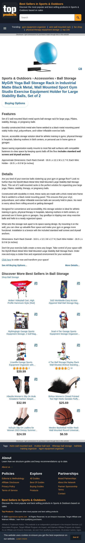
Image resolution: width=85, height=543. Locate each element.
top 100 (66, 29)
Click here (6, 260)
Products (34, 490)
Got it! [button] (76, 537)
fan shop (78, 27)
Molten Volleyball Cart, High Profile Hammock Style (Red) (21, 301)
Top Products (8, 512)
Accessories (44, 78)
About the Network (66, 482)
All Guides (35, 478)
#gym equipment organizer (51, 448)
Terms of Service (10, 490)
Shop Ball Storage (10, 277)
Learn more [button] (21, 539)
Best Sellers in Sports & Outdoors (41, 3)
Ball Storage (66, 78)
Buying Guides (37, 486)
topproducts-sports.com (17, 517)
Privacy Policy (8, 486)
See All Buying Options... (14, 265)
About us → (7, 467)
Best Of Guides (37, 482)
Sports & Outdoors (17, 78)
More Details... (72, 265)
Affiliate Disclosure (10, 482)
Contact (61, 493)
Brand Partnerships (67, 478)
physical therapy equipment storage (42, 29)
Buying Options (15, 103)
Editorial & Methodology (13, 478)
